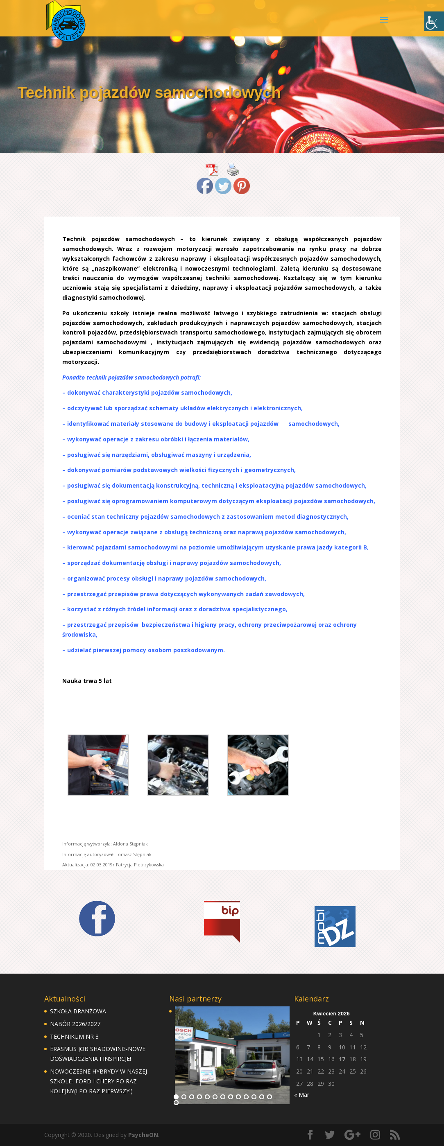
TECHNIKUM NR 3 (74, 1036)
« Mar (301, 1095)
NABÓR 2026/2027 (75, 1024)
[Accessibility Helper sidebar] (434, 21)
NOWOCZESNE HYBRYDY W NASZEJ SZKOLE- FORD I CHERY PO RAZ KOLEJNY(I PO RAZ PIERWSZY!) (98, 1081)
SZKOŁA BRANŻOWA (78, 1011)
